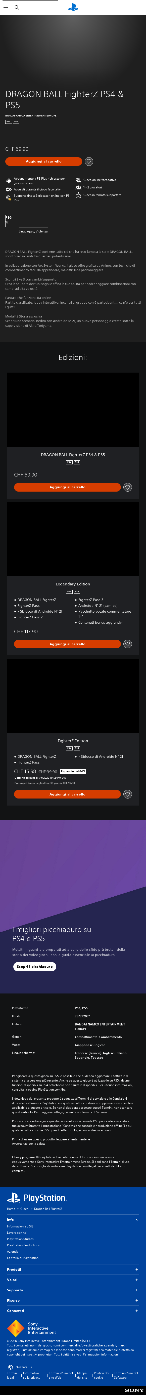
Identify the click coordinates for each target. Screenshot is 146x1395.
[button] (34, 967)
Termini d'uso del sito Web (61, 1375)
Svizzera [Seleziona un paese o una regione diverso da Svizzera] (20, 1367)
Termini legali (12, 1375)
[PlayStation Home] (73, 7)
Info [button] (73, 1219)
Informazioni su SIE (20, 1226)
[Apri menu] (5, 7)
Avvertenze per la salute (28, 1144)
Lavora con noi (17, 1232)
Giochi (24, 1209)
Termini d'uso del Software (126, 1375)
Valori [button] (73, 1280)
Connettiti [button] (73, 1310)
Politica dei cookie (101, 1375)
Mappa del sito (82, 1375)
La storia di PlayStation (22, 1258)
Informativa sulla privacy (31, 1375)
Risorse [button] (73, 1300)
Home (11, 1209)
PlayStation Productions (23, 1245)
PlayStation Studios (20, 1239)
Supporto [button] (73, 1290)
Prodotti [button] (73, 1269)
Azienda (12, 1251)
